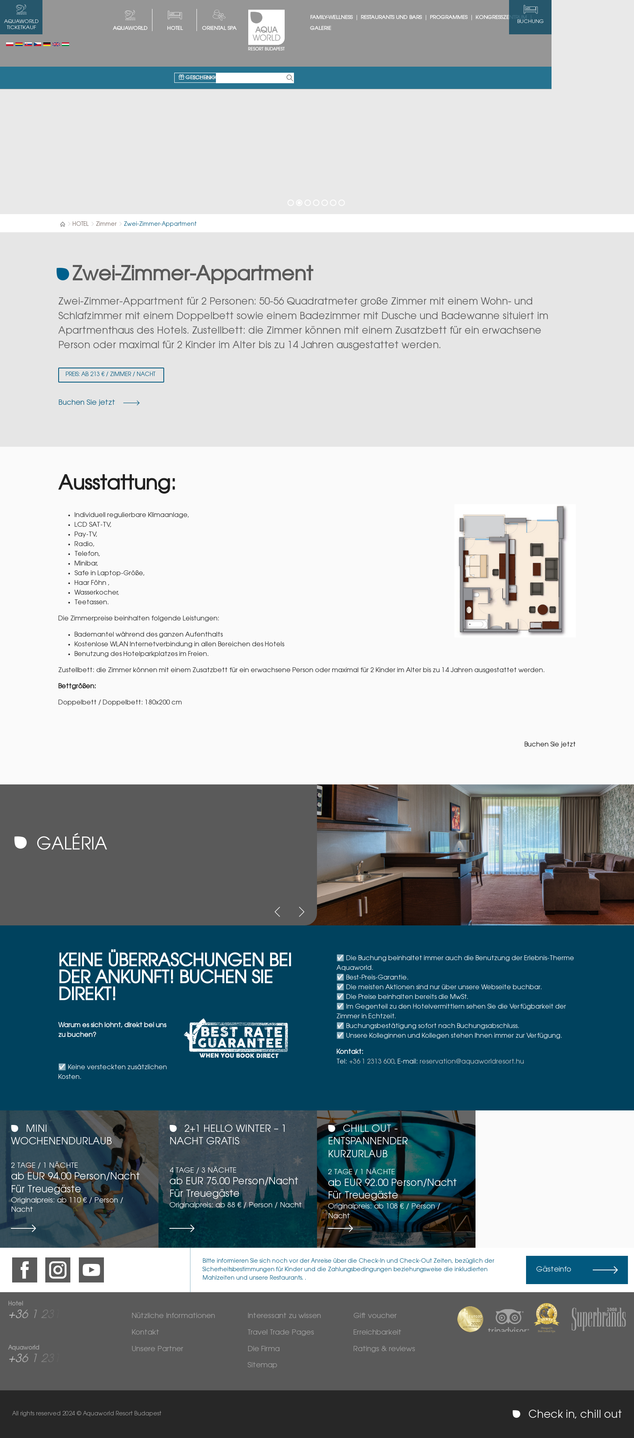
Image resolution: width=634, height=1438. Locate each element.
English (56, 44)
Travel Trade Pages (280, 1333)
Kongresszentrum (542, 17)
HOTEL (216, 28)
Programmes (490, 17)
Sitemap (262, 1365)
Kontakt (145, 1333)
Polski (9, 44)
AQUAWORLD (171, 28)
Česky (37, 44)
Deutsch (47, 44)
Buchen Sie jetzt (550, 745)
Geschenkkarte (245, 45)
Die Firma (263, 1349)
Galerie (361, 28)
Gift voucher (375, 1316)
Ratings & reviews (384, 1349)
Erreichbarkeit (377, 1333)
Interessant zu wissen (284, 1316)
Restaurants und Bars (432, 17)
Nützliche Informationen (173, 1316)
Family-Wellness (372, 17)
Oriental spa (260, 28)
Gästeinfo (553, 1270)
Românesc (19, 44)
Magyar (65, 44)
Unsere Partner (157, 1349)
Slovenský (28, 44)
